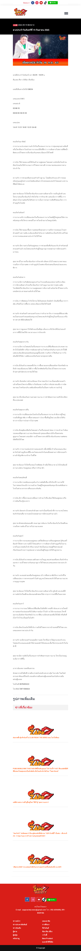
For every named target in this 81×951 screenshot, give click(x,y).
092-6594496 (55, 910)
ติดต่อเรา (26, 3)
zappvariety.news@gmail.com (34, 910)
